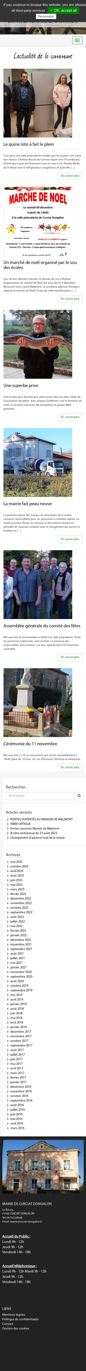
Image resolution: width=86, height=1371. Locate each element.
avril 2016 (16, 1123)
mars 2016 (17, 1128)
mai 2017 (16, 1064)
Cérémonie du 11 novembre (30, 744)
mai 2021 (16, 963)
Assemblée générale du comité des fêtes (41, 626)
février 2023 (18, 894)
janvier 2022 (18, 935)
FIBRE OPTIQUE (20, 824)
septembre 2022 (21, 912)
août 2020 (17, 981)
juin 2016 (16, 1114)
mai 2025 (16, 862)
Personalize (46, 16)
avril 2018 (16, 1022)
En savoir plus (70, 176)
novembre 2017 (21, 1036)
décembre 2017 (20, 1032)
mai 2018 (16, 1018)
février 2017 (18, 1077)
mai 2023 (16, 885)
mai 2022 (16, 926)
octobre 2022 (19, 908)
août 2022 (17, 917)
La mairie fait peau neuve (27, 504)
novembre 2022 (21, 903)
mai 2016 (16, 1119)
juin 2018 (16, 1013)
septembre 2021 (21, 949)
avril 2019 (16, 999)
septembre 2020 (21, 976)
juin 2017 (16, 1059)
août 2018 (17, 1009)
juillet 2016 (17, 1110)
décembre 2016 (20, 1087)
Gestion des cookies (15, 1328)
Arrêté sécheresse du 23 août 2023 (33, 833)
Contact (7, 1324)
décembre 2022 (20, 898)
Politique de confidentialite (20, 1319)
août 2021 (17, 954)
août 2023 (17, 876)
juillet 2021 (17, 958)
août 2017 (17, 1050)
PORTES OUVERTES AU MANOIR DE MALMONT (41, 819)
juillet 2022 (17, 921)
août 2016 (17, 1105)
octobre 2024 (19, 866)
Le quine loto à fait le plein (28, 144)
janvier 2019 (18, 1004)
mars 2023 (17, 889)
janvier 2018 (18, 1027)
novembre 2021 (21, 944)
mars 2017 (17, 1073)
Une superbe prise (20, 386)
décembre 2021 (20, 940)
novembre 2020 (21, 972)
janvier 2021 (18, 967)
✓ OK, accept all (63, 10)
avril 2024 (16, 871)
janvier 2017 (18, 1082)
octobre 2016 (19, 1096)
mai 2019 (16, 995)
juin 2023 (16, 880)
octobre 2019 (19, 986)
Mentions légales (13, 1315)
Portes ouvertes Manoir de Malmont (34, 828)
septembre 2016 (21, 1100)
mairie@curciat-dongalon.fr (26, 1221)
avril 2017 (16, 1068)
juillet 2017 (17, 1055)
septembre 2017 (21, 1045)
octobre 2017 (19, 1041)
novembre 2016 (21, 1091)
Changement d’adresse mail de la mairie (37, 838)
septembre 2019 (21, 990)
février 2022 (18, 931)
